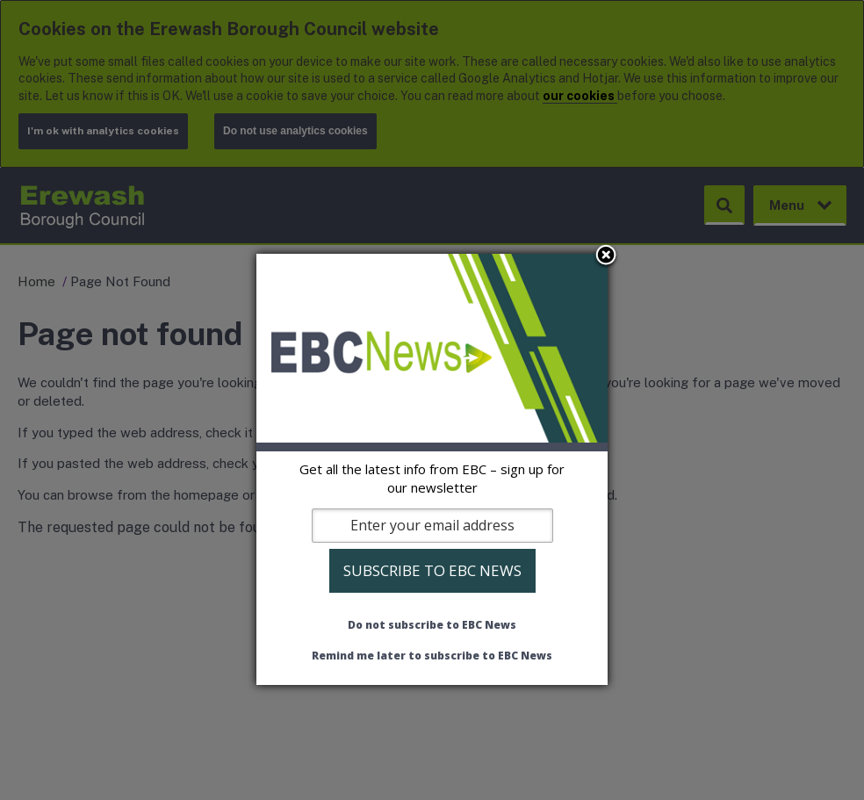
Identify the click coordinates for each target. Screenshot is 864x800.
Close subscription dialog (606, 256)
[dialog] (432, 469)
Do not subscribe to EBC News (432, 624)
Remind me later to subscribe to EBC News (432, 655)
